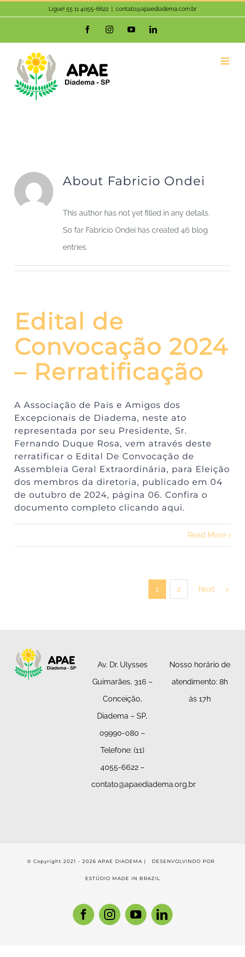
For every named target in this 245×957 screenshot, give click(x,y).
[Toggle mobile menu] (226, 61)
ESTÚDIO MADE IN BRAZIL (122, 878)
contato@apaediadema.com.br (156, 9)
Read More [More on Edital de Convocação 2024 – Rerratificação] (206, 535)
